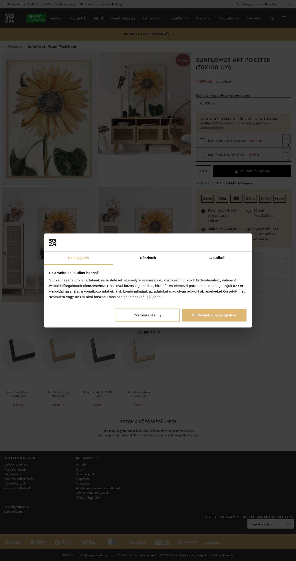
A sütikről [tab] (217, 258)
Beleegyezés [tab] (78, 258)
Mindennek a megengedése (214, 315)
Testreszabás (147, 315)
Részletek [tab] (148, 258)
